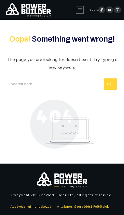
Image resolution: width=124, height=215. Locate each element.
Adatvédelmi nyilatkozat (31, 207)
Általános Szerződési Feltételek (84, 207)
